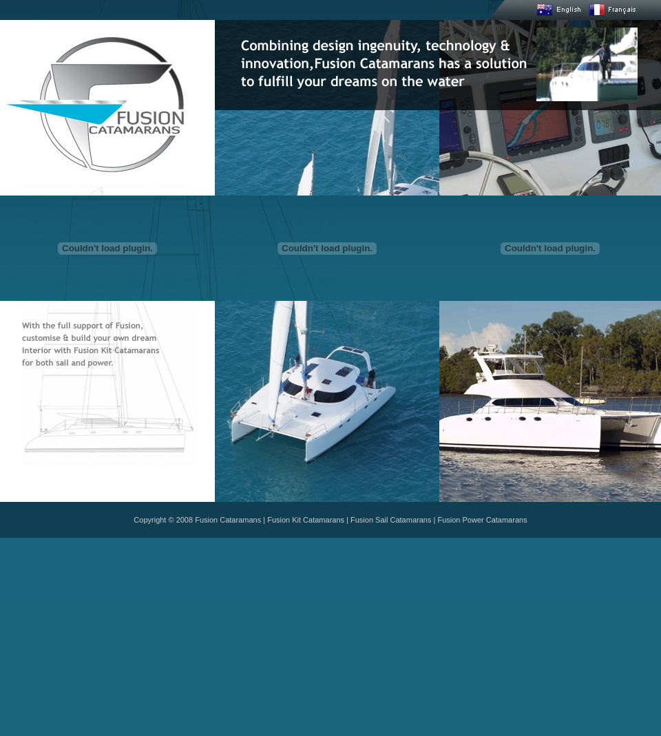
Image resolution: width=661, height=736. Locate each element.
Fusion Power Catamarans (482, 520)
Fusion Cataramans (228, 520)
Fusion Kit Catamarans (305, 520)
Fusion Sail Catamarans (390, 520)
